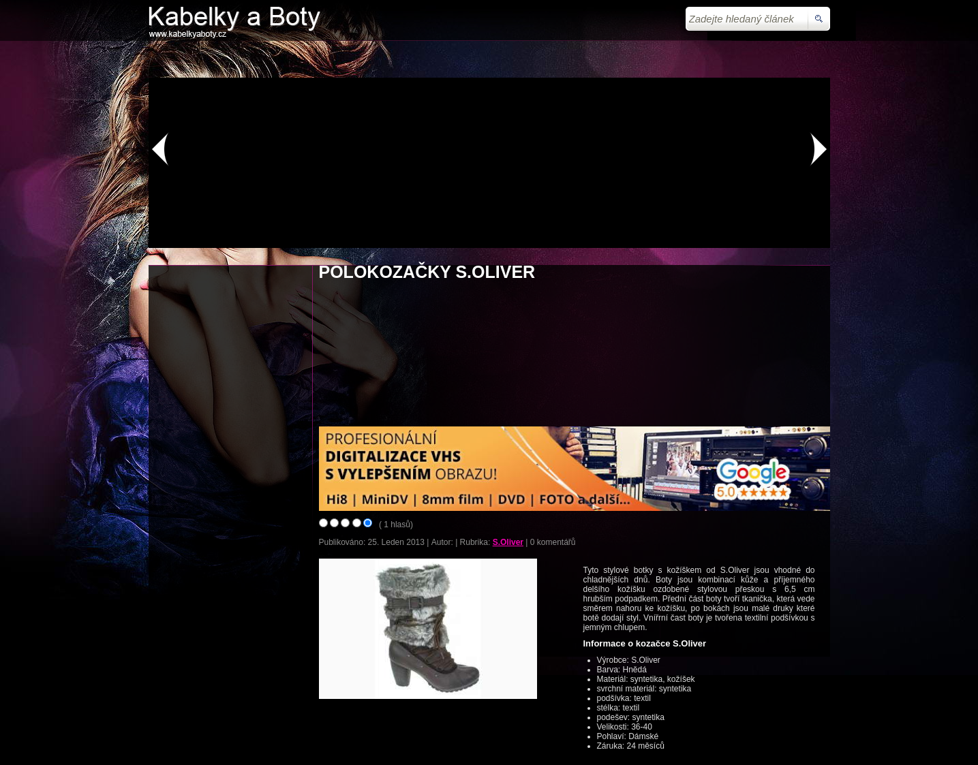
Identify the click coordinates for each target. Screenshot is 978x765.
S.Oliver (508, 542)
